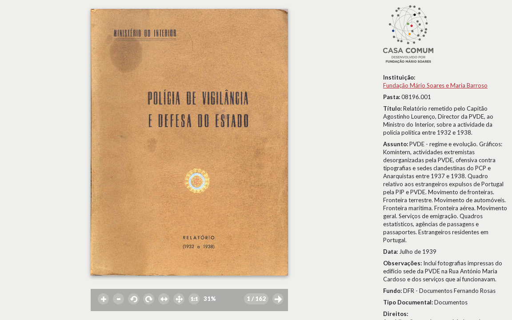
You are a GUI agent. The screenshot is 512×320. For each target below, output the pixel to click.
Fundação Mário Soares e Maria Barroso (435, 85)
